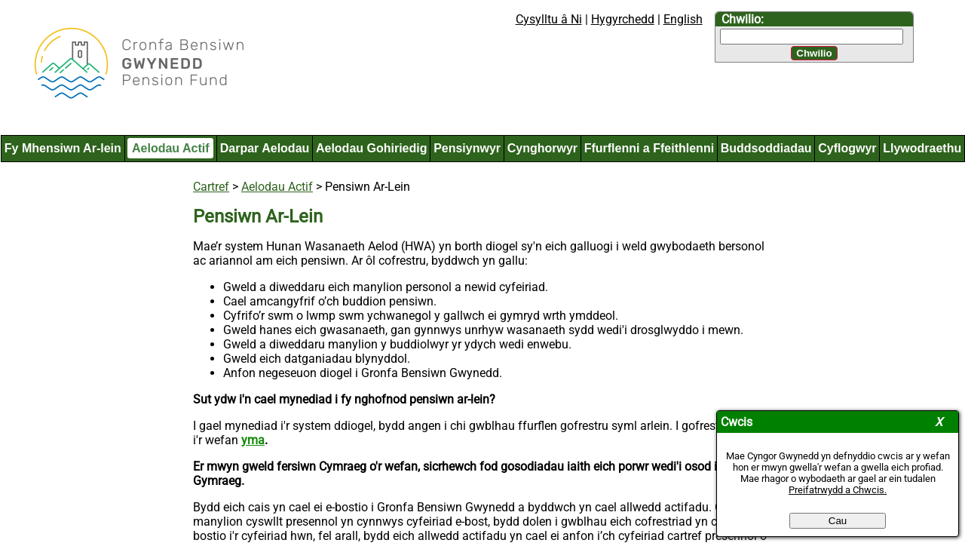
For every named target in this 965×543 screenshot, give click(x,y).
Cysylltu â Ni (549, 19)
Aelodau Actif (171, 148)
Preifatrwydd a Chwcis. (838, 489)
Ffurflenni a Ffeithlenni (649, 148)
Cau (838, 520)
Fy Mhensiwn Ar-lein (63, 148)
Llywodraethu (922, 148)
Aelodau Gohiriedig (371, 148)
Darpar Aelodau (265, 148)
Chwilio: (742, 19)
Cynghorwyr (542, 148)
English (683, 19)
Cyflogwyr (847, 148)
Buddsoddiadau (766, 148)
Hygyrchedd (622, 19)
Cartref (211, 186)
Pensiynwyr (467, 148)
